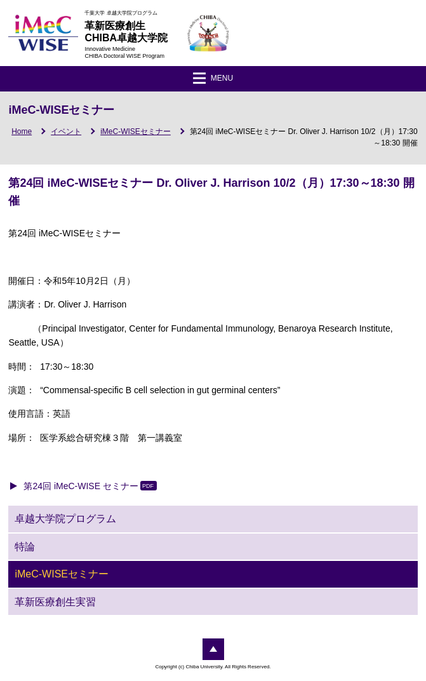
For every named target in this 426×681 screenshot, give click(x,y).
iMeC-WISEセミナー (135, 131)
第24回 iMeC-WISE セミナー (80, 486)
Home (21, 131)
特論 (25, 546)
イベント (66, 131)
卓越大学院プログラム (65, 518)
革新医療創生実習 (55, 602)
